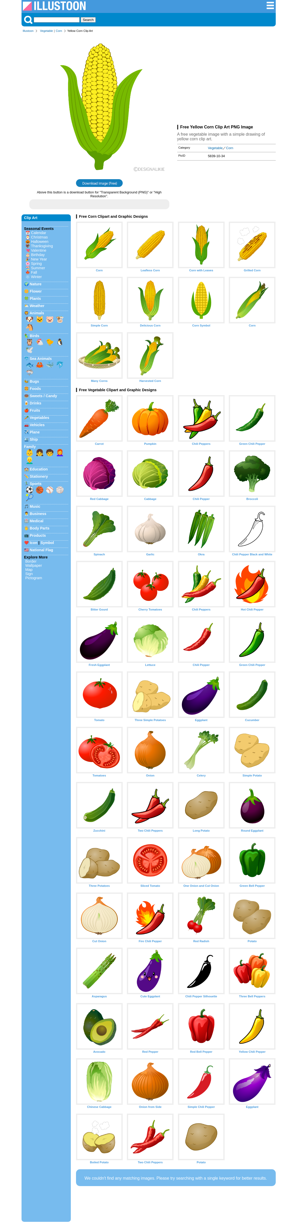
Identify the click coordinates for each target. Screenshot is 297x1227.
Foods (35, 389)
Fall (34, 272)
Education (39, 469)
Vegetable (46, 30)
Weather (37, 306)
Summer (38, 268)
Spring (36, 264)
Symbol (47, 543)
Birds (34, 336)
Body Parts (40, 528)
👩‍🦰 (60, 452)
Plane (35, 432)
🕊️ (29, 349)
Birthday (38, 255)
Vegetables (39, 418)
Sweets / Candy (43, 396)
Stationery (39, 476)
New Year (39, 259)
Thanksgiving (42, 246)
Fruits (35, 410)
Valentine (38, 250)
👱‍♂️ (29, 460)
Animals (37, 313)
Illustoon (28, 30)
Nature (36, 284)
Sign (29, 574)
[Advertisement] (226, 79)
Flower (36, 291)
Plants (35, 298)
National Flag (41, 550)
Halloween (40, 241)
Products (38, 535)
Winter (36, 277)
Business (38, 514)
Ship (34, 439)
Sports (36, 484)
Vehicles (37, 425)
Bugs (34, 381)
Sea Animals (41, 359)
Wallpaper (33, 565)
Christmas (39, 237)
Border (31, 561)
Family (30, 447)
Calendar (38, 233)
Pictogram (33, 578)
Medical (37, 521)
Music (35, 506)
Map (29, 570)
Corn (59, 30)
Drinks (36, 403)
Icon (34, 543)
